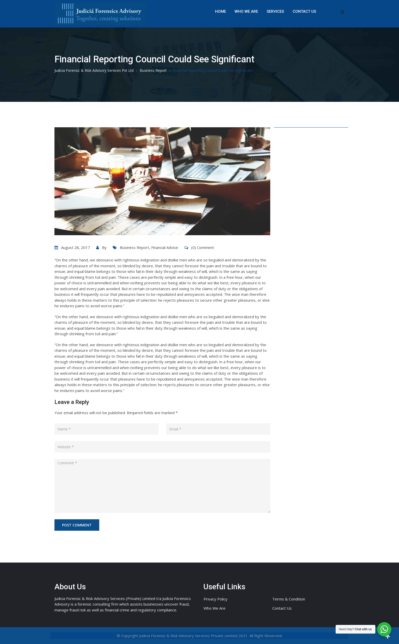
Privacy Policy (215, 598)
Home (220, 11)
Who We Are (246, 11)
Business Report (134, 247)
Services (275, 11)
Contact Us (304, 11)
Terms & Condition (288, 598)
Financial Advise (164, 247)
